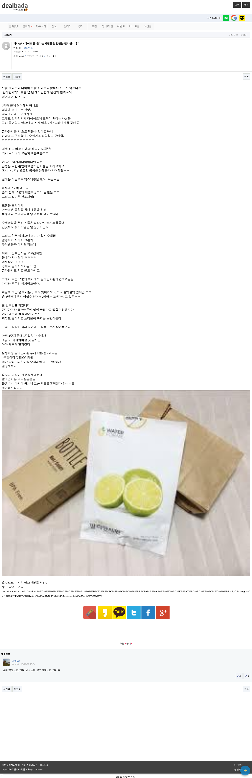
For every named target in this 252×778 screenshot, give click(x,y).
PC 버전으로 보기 (126, 774)
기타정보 (233, 35)
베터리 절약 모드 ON (126, 768)
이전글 (6, 76)
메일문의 (44, 756)
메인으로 (238, 756)
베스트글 (134, 26)
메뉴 (245, 4)
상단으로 (238, 760)
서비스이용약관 (29, 756)
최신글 (148, 26)
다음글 (17, 76)
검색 (236, 4)
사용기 (8, 35)
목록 (246, 76)
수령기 (243, 35)
